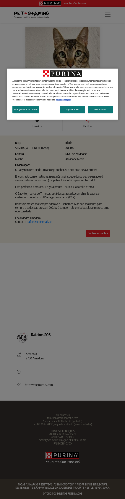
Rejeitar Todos (72, 109)
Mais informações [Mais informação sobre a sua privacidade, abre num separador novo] (63, 99)
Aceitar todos (100, 109)
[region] (62, 94)
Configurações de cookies (26, 109)
